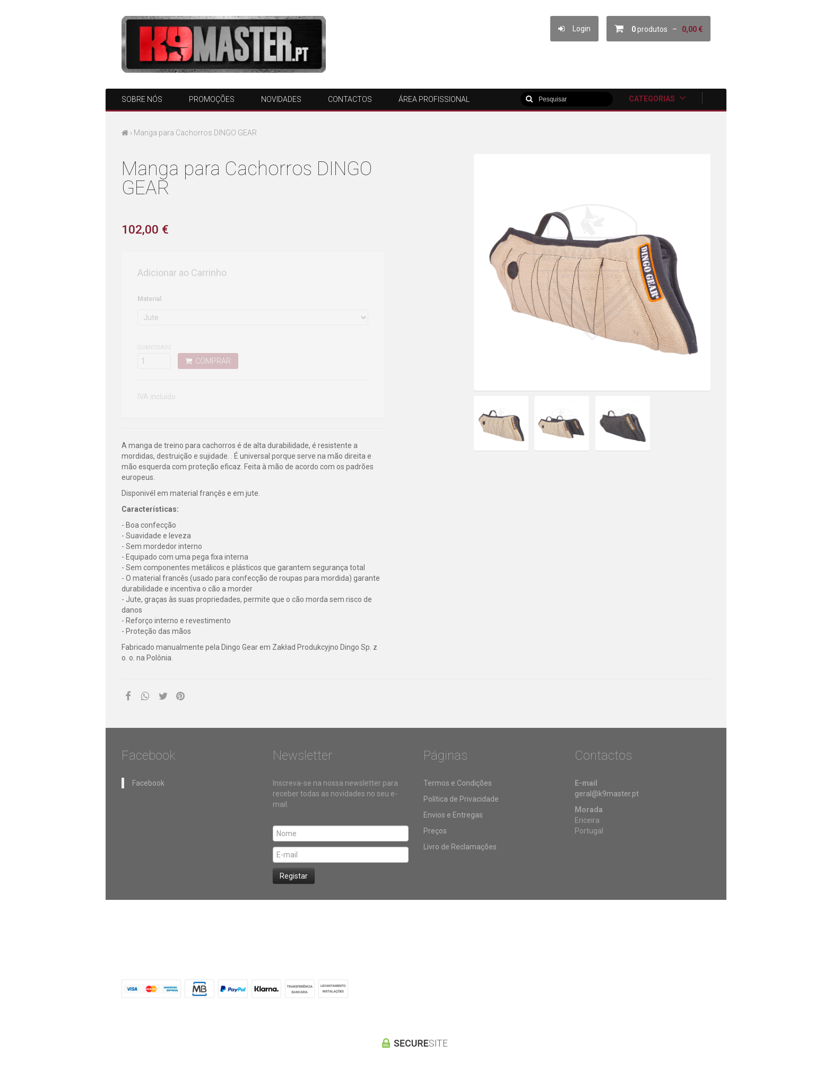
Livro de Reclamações (460, 847)
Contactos (350, 99)
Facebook (148, 783)
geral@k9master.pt (607, 793)
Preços (435, 831)
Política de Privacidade (461, 799)
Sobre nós (142, 99)
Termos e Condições (457, 783)
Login (574, 28)
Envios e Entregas (453, 815)
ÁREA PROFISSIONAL (434, 99)
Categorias (657, 97)
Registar (294, 876)
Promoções (212, 99)
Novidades (281, 99)
